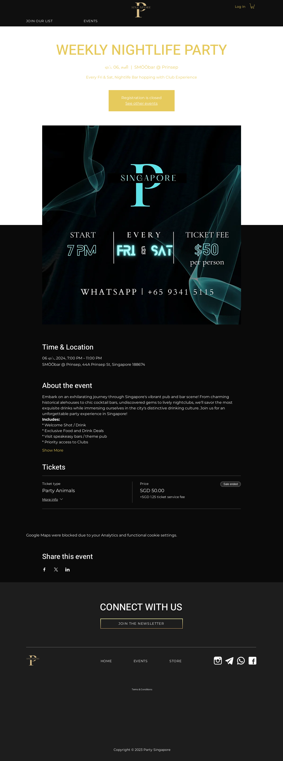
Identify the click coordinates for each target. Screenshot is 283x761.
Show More (52, 450)
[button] (252, 6)
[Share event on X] (56, 569)
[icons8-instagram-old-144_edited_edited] (217, 660)
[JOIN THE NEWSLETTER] (141, 624)
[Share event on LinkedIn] (67, 569)
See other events (141, 103)
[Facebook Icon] (252, 660)
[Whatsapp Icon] (241, 660)
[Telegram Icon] (229, 660)
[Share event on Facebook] (44, 569)
